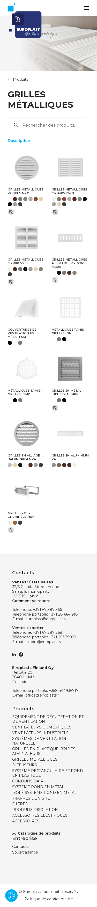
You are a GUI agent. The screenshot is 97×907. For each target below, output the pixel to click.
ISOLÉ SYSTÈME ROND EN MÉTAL (44, 792)
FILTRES (20, 804)
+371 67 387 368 (47, 632)
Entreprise (24, 838)
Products (23, 709)
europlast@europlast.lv (45, 619)
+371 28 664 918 (63, 614)
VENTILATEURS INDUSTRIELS (40, 733)
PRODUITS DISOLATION (35, 809)
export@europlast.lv (43, 641)
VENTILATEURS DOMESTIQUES (41, 727)
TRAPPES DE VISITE (31, 798)
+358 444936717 (63, 690)
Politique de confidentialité (48, 899)
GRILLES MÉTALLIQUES (34, 759)
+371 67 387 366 (47, 609)
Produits (20, 79)
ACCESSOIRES (25, 821)
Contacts (20, 846)
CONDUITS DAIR (27, 781)
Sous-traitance (25, 852)
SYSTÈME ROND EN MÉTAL (38, 787)
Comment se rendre (31, 600)
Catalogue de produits (36, 833)
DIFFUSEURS (24, 765)
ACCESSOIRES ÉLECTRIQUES (40, 815)
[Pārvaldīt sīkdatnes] (11, 895)
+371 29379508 (62, 637)
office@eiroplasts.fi (42, 695)
